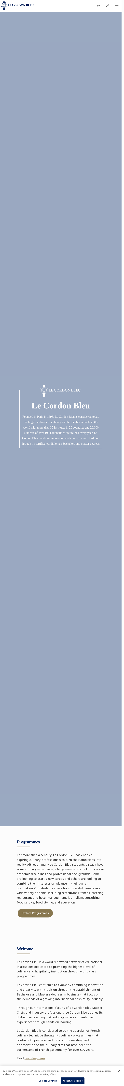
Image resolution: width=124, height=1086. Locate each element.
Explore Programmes (35, 913)
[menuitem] (98, 6)
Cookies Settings (48, 1080)
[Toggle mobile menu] (117, 6)
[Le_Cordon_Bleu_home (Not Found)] (18, 6)
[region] (62, 1076)
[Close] (118, 1071)
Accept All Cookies (73, 1080)
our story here (35, 1058)
